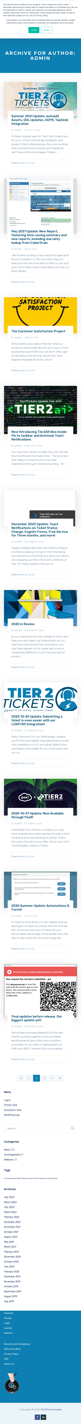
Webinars (9, 1156)
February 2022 (11, 1213)
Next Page (60, 1074)
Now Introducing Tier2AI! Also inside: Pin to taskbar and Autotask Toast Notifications (38, 434)
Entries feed (10, 1101)
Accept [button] (34, 30)
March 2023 (10, 1198)
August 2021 (10, 1233)
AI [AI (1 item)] (5, 1175)
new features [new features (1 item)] (51, 1175)
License (8, 1324)
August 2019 (10, 1292)
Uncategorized (12, 1151)
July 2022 (9, 1203)
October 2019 (11, 1282)
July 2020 (9, 1263)
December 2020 (12, 1253)
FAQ (6, 1355)
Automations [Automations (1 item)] (11, 1175)
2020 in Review (22, 622)
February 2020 (11, 1268)
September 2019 (12, 1288)
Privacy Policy (11, 1350)
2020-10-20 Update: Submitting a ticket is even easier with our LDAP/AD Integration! (40, 717)
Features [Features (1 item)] (42, 1175)
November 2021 (12, 1223)
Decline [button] (47, 30)
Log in (7, 1096)
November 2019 (12, 1278)
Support (8, 1329)
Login (7, 1319)
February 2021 (11, 1248)
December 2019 (12, 1273)
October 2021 (11, 1228)
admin (18, 129)
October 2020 (11, 1258)
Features (8, 1309)
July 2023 (9, 1193)
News (31, 162)
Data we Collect (12, 1345)
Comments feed (12, 1106)
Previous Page (20, 1074)
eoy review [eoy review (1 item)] (33, 1175)
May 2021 (9, 1238)
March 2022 (10, 1208)
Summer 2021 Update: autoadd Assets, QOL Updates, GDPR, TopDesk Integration (39, 119)
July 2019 (9, 1297)
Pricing (7, 1314)
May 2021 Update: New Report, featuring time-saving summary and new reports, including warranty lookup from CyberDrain (38, 236)
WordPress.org (11, 1111)
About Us (9, 1360)
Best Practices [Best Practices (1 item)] (22, 1175)
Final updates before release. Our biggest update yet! (36, 1015)
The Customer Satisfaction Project (38, 330)
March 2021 (10, 1243)
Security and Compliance (17, 1340)
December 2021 (12, 1218)
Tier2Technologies (51, 1405)
